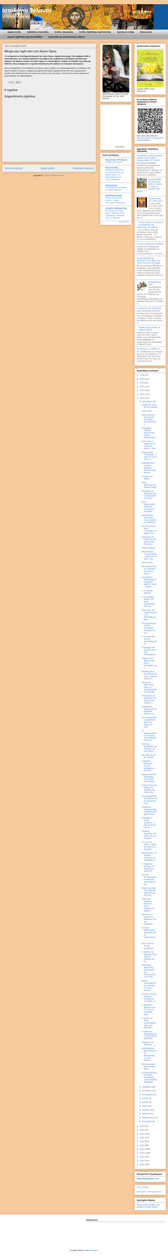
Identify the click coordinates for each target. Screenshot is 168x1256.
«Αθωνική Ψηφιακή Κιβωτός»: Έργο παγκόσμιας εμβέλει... (148, 905)
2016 (142, 1138)
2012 (142, 1153)
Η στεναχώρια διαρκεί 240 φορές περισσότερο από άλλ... (148, 601)
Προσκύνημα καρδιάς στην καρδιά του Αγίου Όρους (148, 1206)
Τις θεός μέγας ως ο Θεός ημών (155, 199)
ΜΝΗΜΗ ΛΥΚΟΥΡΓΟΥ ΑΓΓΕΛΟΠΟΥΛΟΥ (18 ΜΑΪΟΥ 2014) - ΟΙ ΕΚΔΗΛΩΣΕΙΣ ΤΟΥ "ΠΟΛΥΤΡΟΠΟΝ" (114, 175)
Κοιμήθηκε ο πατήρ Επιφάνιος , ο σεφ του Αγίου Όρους (149, 822)
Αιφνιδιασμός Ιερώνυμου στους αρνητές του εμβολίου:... (149, 518)
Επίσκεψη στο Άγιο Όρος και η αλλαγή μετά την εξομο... (149, 494)
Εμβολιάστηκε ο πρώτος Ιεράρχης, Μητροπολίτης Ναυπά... (149, 468)
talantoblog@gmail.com (148, 1178)
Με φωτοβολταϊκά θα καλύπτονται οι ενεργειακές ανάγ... (149, 799)
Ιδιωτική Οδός (111, 167)
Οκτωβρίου (147, 1091)
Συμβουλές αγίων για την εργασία (149, 406)
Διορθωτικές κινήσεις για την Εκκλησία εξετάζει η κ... (149, 710)
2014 (142, 1145)
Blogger (94, 1250)
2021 (142, 394)
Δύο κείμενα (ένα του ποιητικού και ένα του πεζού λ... (149, 569)
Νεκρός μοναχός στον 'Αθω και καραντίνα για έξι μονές (149, 891)
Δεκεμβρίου (147, 401)
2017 (142, 1134)
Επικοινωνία (146, 32)
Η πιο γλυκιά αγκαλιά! (147, 591)
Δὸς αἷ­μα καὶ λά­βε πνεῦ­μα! (149, 756)
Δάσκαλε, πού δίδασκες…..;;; (149, 1043)
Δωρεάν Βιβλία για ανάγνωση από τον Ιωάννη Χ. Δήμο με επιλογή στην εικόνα (149, 185)
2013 (142, 1149)
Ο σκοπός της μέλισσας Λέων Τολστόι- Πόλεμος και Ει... (149, 956)
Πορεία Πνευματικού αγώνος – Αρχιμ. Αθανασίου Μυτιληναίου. (115, 200)
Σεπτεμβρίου (148, 1094)
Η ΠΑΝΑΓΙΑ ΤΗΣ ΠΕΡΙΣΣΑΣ (149, 308)
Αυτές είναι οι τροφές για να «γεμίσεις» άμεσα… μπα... (149, 444)
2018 (142, 1130)
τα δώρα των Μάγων (147, 477)
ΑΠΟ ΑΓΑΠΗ (147, 562)
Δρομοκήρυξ (111, 185)
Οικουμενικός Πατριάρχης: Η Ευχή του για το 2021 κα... (149, 455)
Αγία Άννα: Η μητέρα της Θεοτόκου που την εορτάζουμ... (149, 919)
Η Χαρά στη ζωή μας (114, 162)
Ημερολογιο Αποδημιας (116, 160)
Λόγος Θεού (147, 411)
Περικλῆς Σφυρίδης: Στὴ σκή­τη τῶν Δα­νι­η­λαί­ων (149, 834)
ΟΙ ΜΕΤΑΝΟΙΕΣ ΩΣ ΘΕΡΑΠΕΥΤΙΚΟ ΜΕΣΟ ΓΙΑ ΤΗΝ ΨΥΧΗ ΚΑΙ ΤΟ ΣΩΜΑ (148, 260)
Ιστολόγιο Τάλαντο (26, 10)
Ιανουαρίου (147, 1121)
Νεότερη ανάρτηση (13, 168)
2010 (142, 1161)
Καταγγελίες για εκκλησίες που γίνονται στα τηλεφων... (149, 699)
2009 (142, 1164)
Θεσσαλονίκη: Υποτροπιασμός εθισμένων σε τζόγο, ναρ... (149, 555)
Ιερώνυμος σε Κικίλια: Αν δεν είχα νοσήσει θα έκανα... (149, 540)
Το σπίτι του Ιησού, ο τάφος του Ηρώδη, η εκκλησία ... (149, 845)
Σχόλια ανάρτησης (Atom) (54, 175)
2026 (142, 375)
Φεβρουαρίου (148, 1117)
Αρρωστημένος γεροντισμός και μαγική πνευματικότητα (149, 419)
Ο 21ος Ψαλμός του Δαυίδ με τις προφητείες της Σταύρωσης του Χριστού (150, 224)
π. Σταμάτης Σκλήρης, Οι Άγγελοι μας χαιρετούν (148, 867)
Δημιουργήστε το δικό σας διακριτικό (149, 1191)
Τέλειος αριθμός (148, 548)
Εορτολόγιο (119, 147)
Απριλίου (146, 1110)
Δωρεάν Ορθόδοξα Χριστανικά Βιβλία (24, 37)
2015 (142, 1141)
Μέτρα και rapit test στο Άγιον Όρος (149, 1066)
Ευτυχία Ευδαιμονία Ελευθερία (150, 244)
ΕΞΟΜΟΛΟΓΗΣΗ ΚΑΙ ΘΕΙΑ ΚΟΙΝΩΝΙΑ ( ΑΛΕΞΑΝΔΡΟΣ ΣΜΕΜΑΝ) (149, 1077)
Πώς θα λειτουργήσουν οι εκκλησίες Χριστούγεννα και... (149, 879)
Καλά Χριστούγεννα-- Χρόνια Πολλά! (149, 484)
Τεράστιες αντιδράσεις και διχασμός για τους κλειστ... (149, 747)
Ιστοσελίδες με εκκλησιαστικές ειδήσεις (66, 37)
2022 (142, 390)
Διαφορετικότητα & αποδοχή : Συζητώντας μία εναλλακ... (149, 777)
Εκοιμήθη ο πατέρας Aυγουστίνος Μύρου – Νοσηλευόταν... (149, 433)
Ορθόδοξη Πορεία (113, 195)
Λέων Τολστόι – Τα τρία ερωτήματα (148, 945)
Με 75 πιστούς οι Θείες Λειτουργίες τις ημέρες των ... (149, 529)
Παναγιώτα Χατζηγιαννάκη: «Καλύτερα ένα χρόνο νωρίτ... (149, 810)
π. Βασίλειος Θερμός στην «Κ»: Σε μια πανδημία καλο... (148, 1009)
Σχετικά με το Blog (125, 32)
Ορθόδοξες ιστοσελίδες (38, 32)
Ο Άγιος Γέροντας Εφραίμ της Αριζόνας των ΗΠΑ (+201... (149, 788)
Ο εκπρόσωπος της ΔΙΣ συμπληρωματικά (149, 640)
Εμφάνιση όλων (124, 222)
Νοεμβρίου (147, 1087)
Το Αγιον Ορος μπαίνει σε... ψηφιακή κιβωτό (150, 328)
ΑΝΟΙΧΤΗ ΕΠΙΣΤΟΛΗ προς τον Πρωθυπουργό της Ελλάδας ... (149, 687)
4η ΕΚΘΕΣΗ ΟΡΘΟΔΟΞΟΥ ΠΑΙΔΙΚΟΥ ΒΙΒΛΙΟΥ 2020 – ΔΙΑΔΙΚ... (149, 582)
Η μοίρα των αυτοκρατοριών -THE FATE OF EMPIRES (149, 1035)
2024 (142, 383)
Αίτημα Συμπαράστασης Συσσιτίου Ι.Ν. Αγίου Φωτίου (149, 985)
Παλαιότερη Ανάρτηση (83, 168)
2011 (142, 1157)
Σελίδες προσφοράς (64, 32)
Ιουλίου (145, 1098)
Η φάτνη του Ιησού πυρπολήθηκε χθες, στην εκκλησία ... (149, 1023)
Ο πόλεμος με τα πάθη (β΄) (148, 349)
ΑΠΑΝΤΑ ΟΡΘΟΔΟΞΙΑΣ (116, 208)
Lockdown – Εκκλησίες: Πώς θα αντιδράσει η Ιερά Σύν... (148, 766)
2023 (142, 386)
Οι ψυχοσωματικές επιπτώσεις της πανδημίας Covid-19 (149, 735)
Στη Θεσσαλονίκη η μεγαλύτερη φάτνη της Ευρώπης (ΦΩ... (149, 722)
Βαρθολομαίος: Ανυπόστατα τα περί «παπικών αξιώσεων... (149, 675)
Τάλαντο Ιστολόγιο (143, 1187)
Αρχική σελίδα (14, 32)
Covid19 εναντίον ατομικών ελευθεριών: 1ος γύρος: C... (149, 997)
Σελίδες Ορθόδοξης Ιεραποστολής (95, 32)
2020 (142, 398)
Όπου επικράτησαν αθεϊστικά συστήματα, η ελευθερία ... (148, 506)
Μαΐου (145, 1106)
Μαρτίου (146, 1114)
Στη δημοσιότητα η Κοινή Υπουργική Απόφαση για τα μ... (149, 628)
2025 (142, 379)
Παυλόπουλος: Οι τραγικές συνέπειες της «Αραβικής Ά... (149, 856)
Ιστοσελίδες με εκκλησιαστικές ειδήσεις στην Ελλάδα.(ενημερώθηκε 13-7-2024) (150, 157)
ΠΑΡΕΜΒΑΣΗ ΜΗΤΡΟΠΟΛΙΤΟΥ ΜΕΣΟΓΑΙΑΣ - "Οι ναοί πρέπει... (149, 1054)
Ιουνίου (145, 1102)
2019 (142, 1126)
